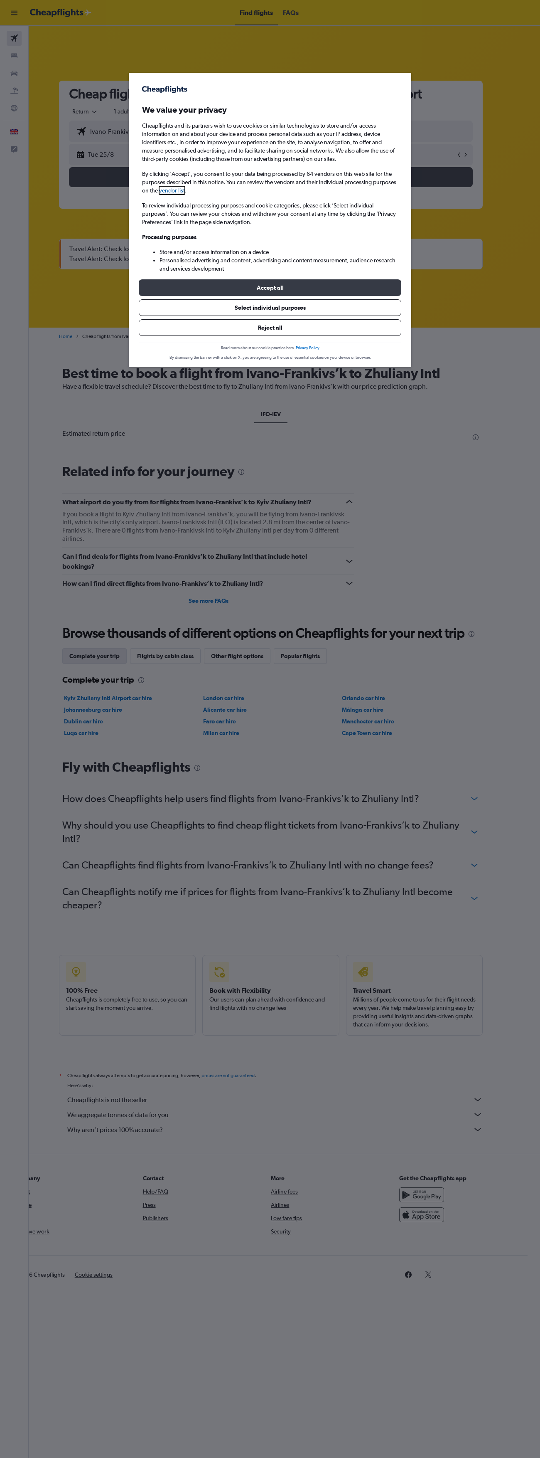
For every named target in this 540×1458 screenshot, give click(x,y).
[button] (270, 287)
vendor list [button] (172, 190)
